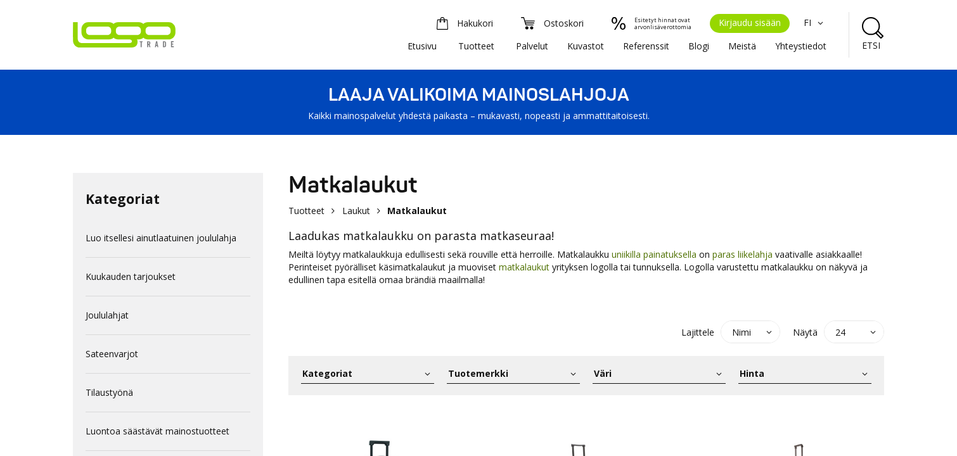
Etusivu (422, 46)
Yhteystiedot (800, 46)
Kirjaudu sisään (750, 22)
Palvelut (532, 46)
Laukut (356, 211)
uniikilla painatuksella (655, 254)
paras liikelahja (742, 254)
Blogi (698, 46)
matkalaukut (524, 267)
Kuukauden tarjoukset (131, 276)
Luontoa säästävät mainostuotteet (157, 431)
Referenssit (646, 46)
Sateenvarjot (112, 354)
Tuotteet (476, 46)
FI (815, 22)
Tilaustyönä (109, 392)
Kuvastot (585, 46)
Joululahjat (107, 315)
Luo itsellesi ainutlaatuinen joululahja (161, 238)
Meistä (742, 46)
